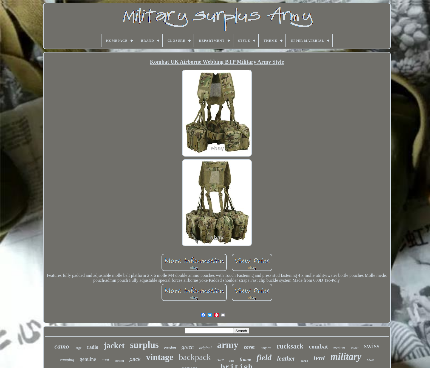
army (227, 345)
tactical (119, 360)
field (263, 357)
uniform (266, 348)
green (188, 347)
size (370, 359)
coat (105, 359)
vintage (159, 357)
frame (245, 359)
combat (318, 346)
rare (220, 359)
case (231, 360)
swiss (371, 346)
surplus (144, 345)
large (78, 348)
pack (134, 359)
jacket (114, 345)
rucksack (290, 346)
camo (61, 346)
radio (92, 347)
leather (286, 358)
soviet (354, 348)
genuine (88, 359)
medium (339, 348)
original (205, 348)
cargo (304, 360)
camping (67, 360)
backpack (195, 357)
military (345, 356)
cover (249, 347)
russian (170, 348)
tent (319, 358)
